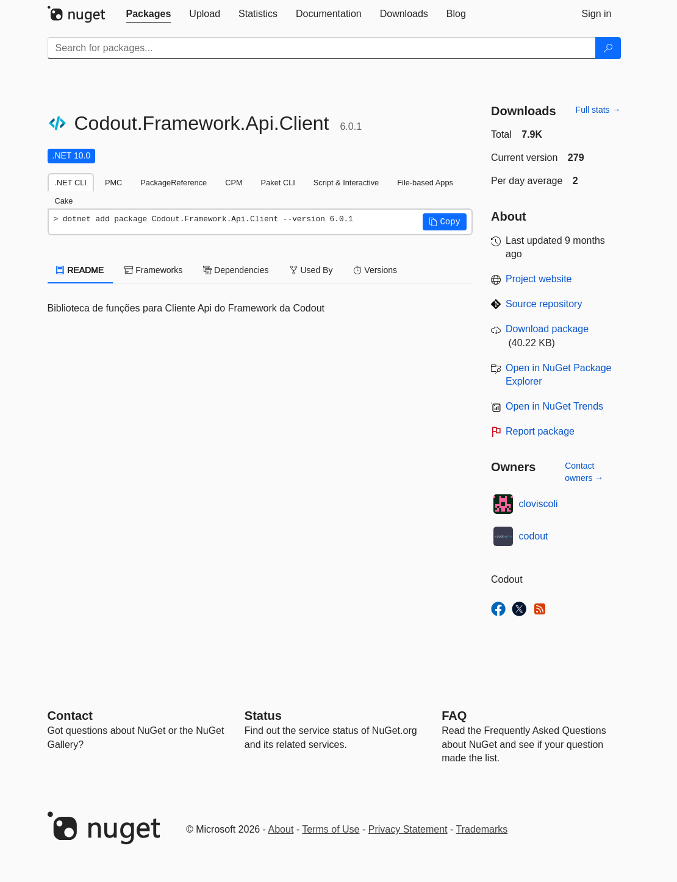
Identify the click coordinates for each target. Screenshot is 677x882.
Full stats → (598, 110)
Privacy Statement (408, 829)
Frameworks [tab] (153, 270)
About (281, 829)
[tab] (149, 14)
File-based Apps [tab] (425, 182)
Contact (70, 715)
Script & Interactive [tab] (346, 182)
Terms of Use (330, 829)
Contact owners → (584, 472)
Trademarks (482, 829)
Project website (539, 279)
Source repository (544, 304)
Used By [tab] (311, 270)
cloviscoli (538, 504)
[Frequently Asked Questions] (454, 715)
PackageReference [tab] (173, 182)
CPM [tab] (233, 182)
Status (263, 715)
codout (533, 536)
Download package (547, 329)
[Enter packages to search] (322, 48)
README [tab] (80, 270)
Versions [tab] (375, 270)
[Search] (608, 48)
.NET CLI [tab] (71, 182)
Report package (540, 431)
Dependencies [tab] (235, 270)
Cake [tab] (64, 200)
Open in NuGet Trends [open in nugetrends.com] (554, 406)
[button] (445, 221)
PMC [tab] (113, 182)
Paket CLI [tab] (278, 182)
